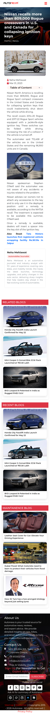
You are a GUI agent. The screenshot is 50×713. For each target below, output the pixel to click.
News (16, 41)
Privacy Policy (25, 711)
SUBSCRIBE (37, 676)
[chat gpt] (10, 697)
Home (7, 41)
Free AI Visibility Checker (23, 665)
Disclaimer (21, 705)
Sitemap (9, 705)
